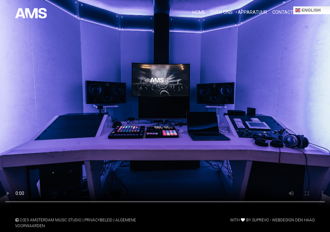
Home (198, 12)
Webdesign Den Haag (293, 220)
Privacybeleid (98, 220)
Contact (282, 12)
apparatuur (252, 12)
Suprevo (260, 220)
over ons (221, 12)
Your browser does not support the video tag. (165, 104)
